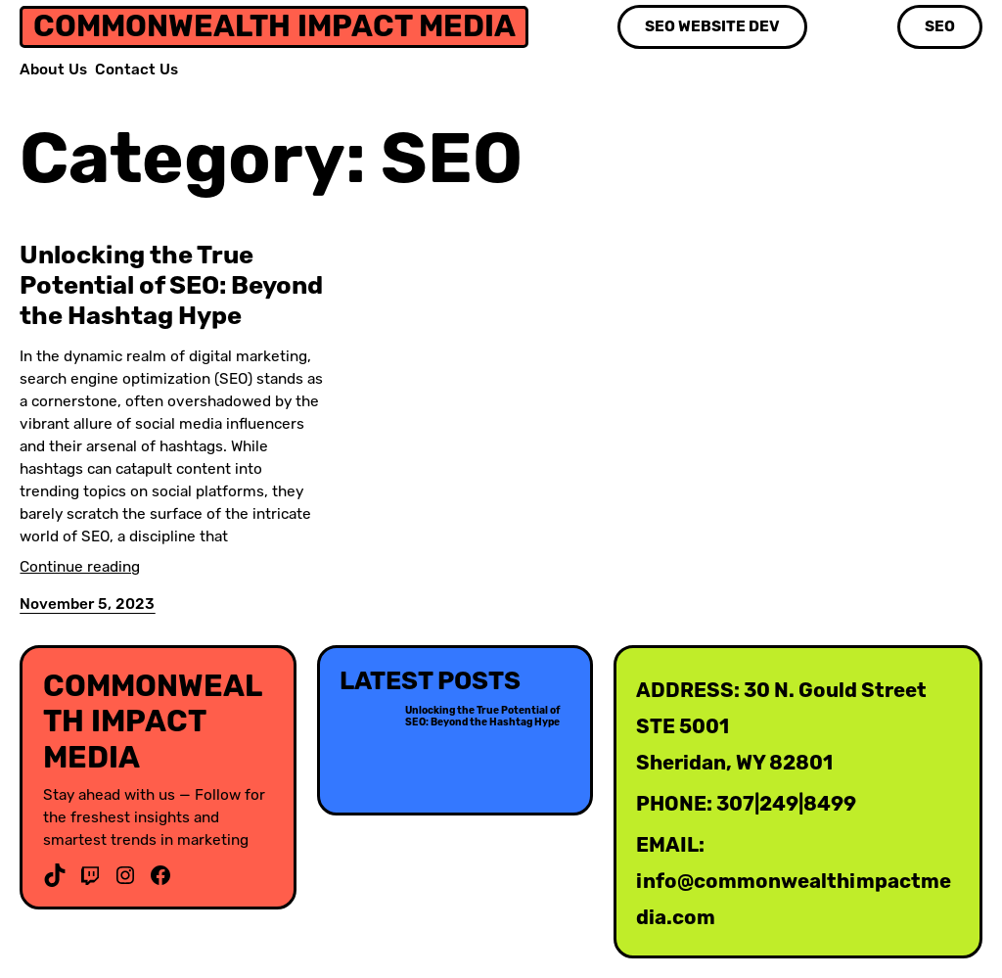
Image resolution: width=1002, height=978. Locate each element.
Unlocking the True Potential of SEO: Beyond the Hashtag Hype (171, 284)
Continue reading (80, 567)
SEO (940, 26)
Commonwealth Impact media (274, 26)
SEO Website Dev (712, 26)
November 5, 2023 (87, 604)
